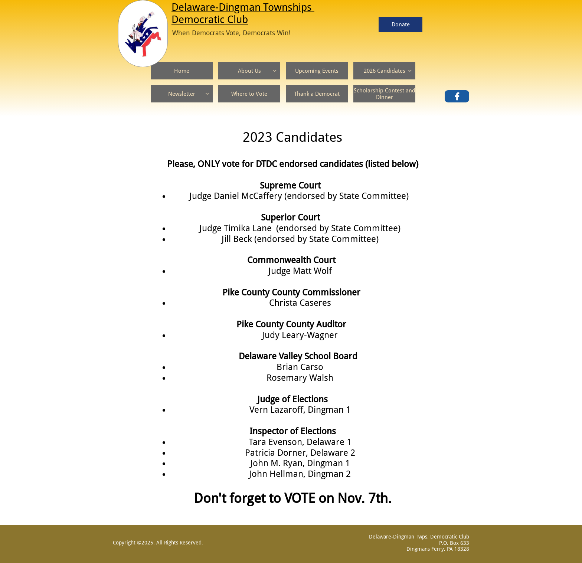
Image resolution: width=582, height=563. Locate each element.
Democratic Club (209, 19)
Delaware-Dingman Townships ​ (242, 7)
